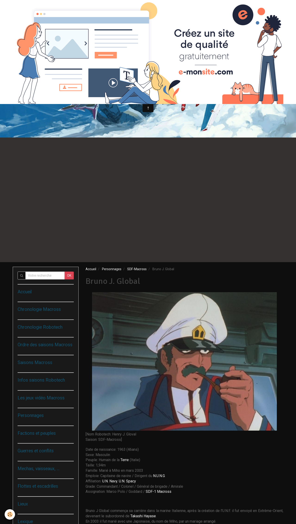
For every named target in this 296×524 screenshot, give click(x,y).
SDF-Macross (137, 269)
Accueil (91, 269)
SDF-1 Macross (158, 491)
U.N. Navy (109, 481)
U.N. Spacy (127, 481)
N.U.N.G (159, 476)
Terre (124, 460)
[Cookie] (10, 514)
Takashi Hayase (143, 516)
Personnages (111, 269)
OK (69, 275)
